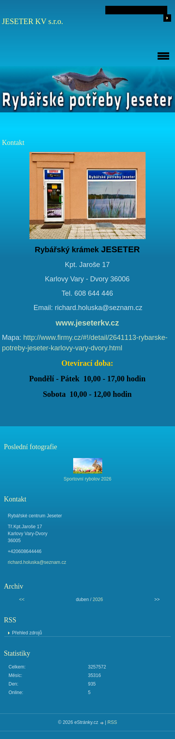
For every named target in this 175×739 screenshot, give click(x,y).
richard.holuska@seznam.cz (37, 562)
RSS (112, 722)
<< (21, 599)
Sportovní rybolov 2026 (87, 479)
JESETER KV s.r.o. (32, 21)
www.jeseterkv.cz (87, 323)
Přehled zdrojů (27, 633)
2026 (98, 599)
